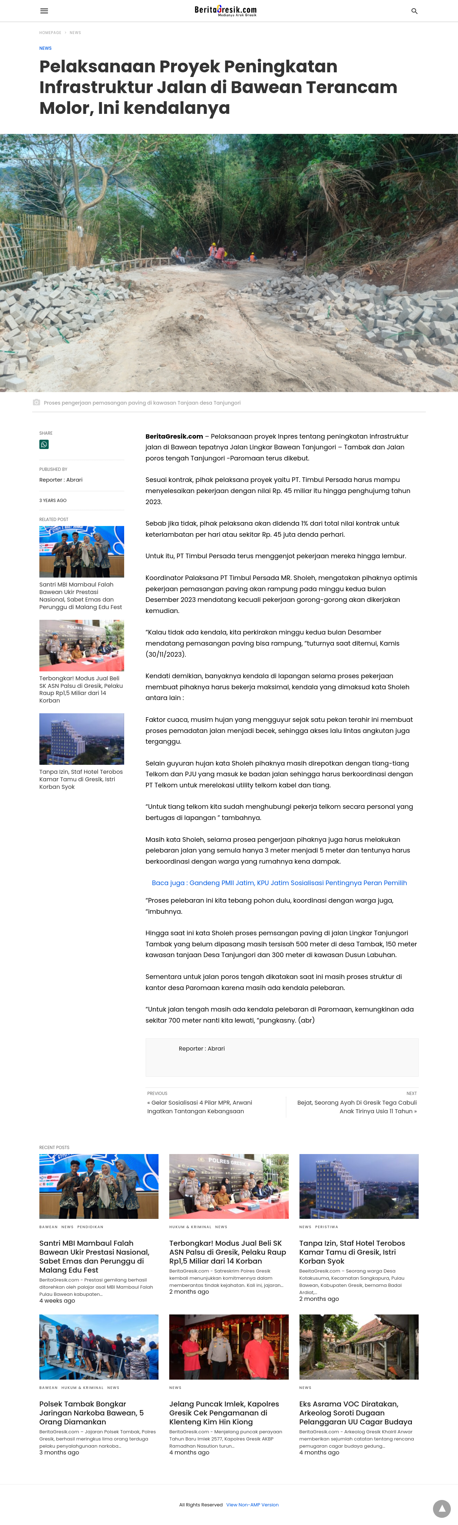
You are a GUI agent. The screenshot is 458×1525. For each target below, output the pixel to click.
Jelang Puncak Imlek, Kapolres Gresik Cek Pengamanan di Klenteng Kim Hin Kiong (224, 1413)
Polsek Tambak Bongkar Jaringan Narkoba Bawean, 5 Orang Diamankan (91, 1413)
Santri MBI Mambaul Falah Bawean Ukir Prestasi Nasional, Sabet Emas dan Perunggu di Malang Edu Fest (80, 595)
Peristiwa (326, 1227)
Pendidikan (90, 1227)
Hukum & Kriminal (190, 1227)
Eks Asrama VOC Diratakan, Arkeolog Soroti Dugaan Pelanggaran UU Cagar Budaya (356, 1413)
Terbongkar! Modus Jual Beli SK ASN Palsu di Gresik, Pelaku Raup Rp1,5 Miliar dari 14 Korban (81, 689)
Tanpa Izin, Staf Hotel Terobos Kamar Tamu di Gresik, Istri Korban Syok (81, 779)
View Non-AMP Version (252, 1504)
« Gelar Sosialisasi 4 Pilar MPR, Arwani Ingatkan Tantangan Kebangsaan (199, 1107)
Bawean (48, 1227)
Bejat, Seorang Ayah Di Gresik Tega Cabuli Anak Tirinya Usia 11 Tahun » (357, 1107)
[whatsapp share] (44, 444)
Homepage (50, 32)
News (75, 32)
